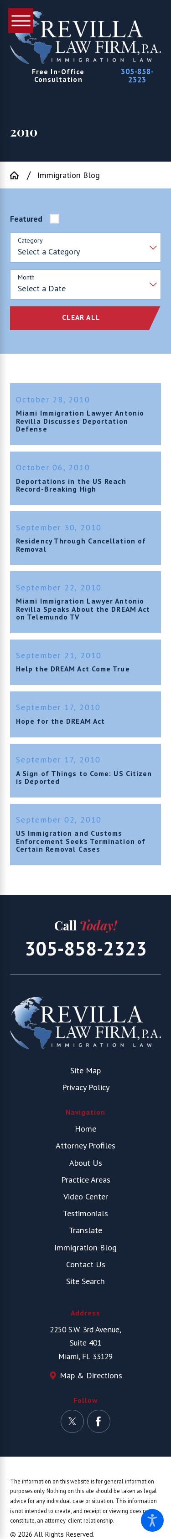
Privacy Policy (85, 1092)
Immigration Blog (68, 174)
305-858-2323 (137, 75)
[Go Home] (18, 175)
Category (30, 240)
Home (85, 1133)
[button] (152, 1520)
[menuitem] (85, 1134)
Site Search (85, 1285)
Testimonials (85, 1218)
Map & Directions (91, 1380)
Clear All (81, 317)
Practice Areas (85, 1183)
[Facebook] (98, 1426)
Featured (26, 218)
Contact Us (85, 1269)
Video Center (85, 1201)
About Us (85, 1167)
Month (26, 277)
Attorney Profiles (85, 1150)
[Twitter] (72, 1426)
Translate (85, 1234)
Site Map (85, 1074)
